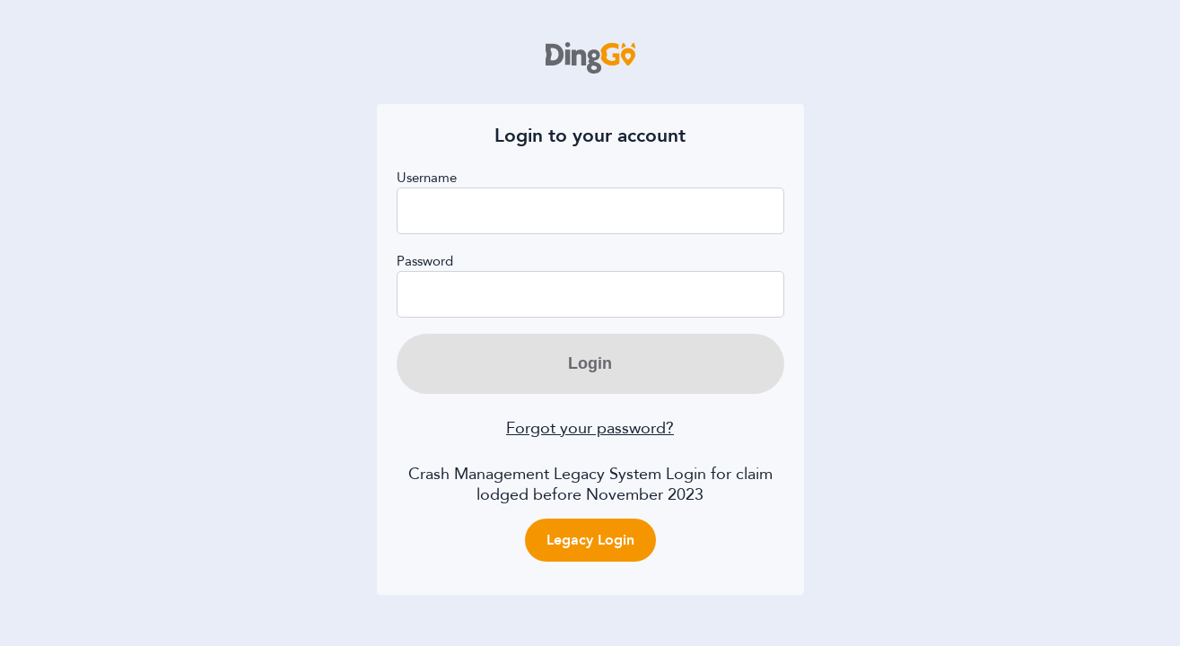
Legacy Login (590, 540)
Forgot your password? (590, 428)
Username (427, 178)
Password (425, 261)
